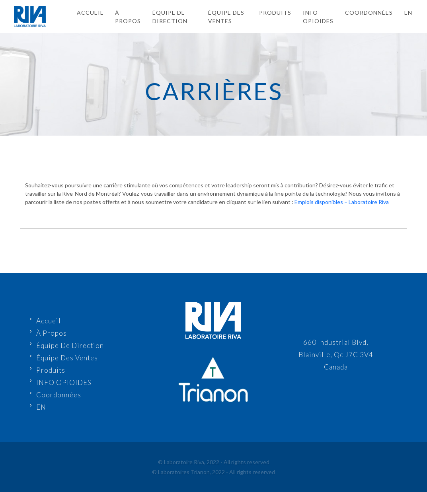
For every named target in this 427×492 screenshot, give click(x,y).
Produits (275, 12)
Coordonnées (369, 12)
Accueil (90, 12)
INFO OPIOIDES (318, 16)
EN (41, 407)
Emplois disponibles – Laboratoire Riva (341, 201)
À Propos (128, 16)
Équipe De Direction (169, 16)
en (408, 12)
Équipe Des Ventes (226, 16)
